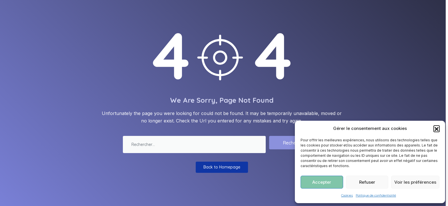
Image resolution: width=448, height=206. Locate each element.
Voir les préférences (415, 182)
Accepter (321, 182)
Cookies (347, 195)
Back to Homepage (221, 167)
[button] (436, 128)
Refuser (367, 182)
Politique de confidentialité (376, 195)
